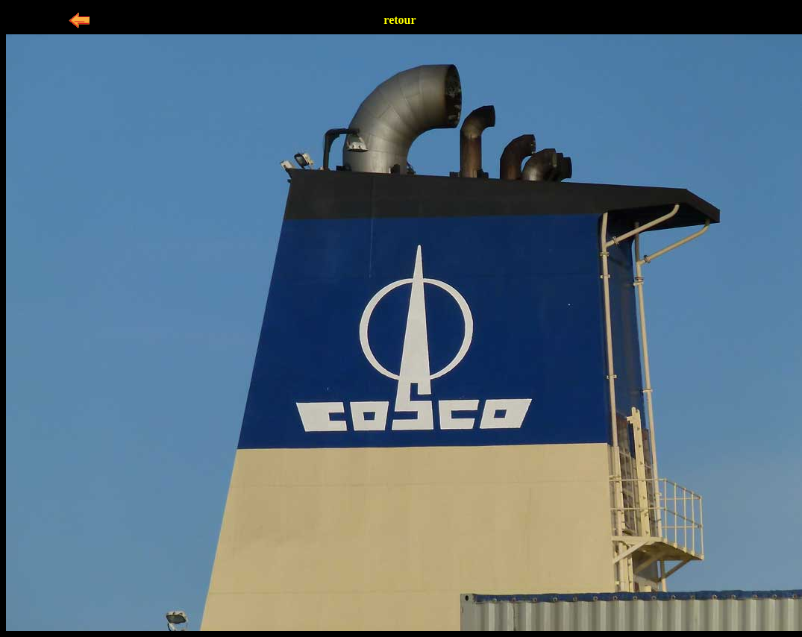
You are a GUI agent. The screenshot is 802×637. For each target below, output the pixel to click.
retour (399, 19)
